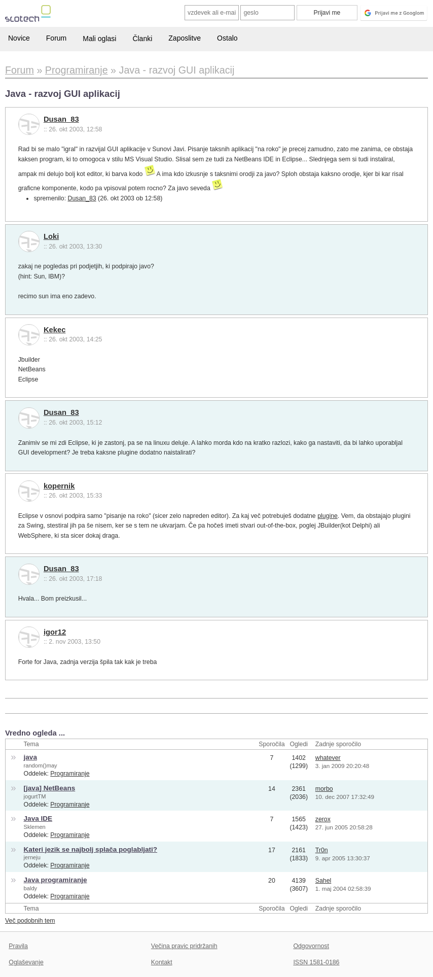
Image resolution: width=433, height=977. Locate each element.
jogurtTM (35, 796)
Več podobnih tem (30, 920)
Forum (56, 38)
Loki (51, 236)
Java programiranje (55, 880)
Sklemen (35, 827)
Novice (19, 38)
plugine (327, 515)
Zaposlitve (184, 38)
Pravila (18, 946)
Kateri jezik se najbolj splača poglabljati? (91, 849)
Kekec (55, 330)
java (30, 757)
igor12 (55, 632)
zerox (323, 819)
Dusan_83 (61, 119)
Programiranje (69, 773)
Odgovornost (311, 946)
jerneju (32, 857)
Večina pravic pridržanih (184, 946)
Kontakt (161, 962)
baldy (31, 888)
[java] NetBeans (50, 788)
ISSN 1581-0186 (316, 962)
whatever (328, 757)
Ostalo (227, 38)
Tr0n (321, 850)
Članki (142, 38)
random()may (40, 765)
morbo (324, 788)
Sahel (323, 880)
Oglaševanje (26, 962)
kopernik (59, 486)
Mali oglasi (99, 38)
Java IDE (38, 818)
